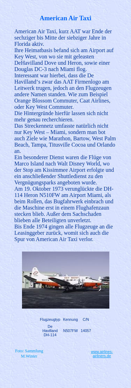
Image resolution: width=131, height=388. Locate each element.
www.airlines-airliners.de (102, 354)
